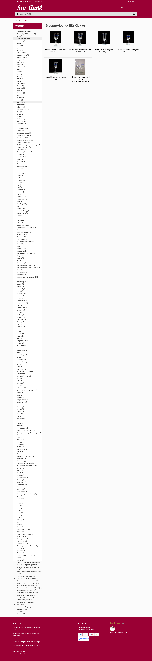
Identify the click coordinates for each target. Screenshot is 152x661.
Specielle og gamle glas (25, 565)
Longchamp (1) (22, 350)
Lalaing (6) (20, 336)
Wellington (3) (22, 541)
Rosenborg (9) (22, 461)
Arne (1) (19, 69)
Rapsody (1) (21, 454)
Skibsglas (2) (21, 482)
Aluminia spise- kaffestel (25, 586)
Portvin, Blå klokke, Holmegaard (128, 50)
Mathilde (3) (21, 374)
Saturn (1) (20, 470)
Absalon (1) (21, 41)
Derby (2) (20, 159)
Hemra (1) (20, 258)
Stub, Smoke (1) (22, 499)
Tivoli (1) (19, 508)
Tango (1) (20, 503)
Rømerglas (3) (22, 468)
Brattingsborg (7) (23, 109)
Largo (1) (20, 338)
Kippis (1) (20, 312)
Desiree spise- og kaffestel (26, 583)
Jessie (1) (20, 298)
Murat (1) (20, 386)
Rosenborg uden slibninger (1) (27, 466)
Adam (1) (20, 43)
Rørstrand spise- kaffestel (26, 581)
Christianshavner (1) (24, 147)
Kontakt (116, 8)
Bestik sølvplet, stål (23, 602)
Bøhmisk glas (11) (23, 121)
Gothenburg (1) (22, 235)
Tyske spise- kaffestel (24, 576)
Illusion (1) (20, 286)
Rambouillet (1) (22, 449)
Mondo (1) (20, 383)
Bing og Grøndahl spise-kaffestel (28, 567)
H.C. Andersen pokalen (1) (26, 242)
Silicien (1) (20, 480)
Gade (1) (20, 216)
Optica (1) (20, 407)
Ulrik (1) (19, 525)
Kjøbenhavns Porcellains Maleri (28, 588)
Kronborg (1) (21, 329)
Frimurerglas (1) (22, 213)
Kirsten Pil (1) (21, 317)
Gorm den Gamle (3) (24, 232)
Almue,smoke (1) (23, 53)
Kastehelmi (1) (22, 308)
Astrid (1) (20, 72)
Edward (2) (21, 180)
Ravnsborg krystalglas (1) (25, 456)
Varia (19, 36)
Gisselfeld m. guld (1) (24, 225)
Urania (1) (20, 527)
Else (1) (19, 187)
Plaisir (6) (20, 426)
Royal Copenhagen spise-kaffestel (29, 572)
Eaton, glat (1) (21, 173)
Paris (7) (20, 414)
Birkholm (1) (21, 98)
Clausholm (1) (21, 150)
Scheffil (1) (20, 473)
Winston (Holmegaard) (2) (26, 555)
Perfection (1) (21, 419)
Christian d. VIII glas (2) (25, 140)
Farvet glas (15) (22, 199)
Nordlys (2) (21, 397)
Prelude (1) (20, 440)
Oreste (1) (20, 409)
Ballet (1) (20, 79)
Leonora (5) (21, 343)
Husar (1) (20, 270)
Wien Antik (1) (21, 548)
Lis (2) (19, 348)
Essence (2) (21, 192)
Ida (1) (19, 279)
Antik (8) (20, 65)
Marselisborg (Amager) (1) (26, 371)
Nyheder (97, 8)
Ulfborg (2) (20, 520)
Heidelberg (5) (22, 251)
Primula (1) (20, 442)
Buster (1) (20, 114)
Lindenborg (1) (22, 345)
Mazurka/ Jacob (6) (24, 376)
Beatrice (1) (21, 88)
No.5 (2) (19, 395)
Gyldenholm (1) (22, 239)
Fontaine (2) (21, 209)
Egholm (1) (20, 183)
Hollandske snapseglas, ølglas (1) (28, 268)
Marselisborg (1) (22, 369)
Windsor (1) (21, 551)
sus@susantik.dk (22, 654)
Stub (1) (19, 496)
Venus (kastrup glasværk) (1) (27, 534)
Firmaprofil (106, 8)
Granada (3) (21, 237)
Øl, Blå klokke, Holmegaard (104, 50)
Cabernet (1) (21, 124)
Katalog (89, 8)
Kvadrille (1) (21, 334)
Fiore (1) (19, 201)
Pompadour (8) (22, 428)
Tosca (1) (20, 510)
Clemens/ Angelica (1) (24, 152)
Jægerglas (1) (22, 301)
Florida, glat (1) (22, 204)
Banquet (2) (21, 86)
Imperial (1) (21, 289)
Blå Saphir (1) (21, 105)
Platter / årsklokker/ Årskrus (26, 597)
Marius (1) (20, 364)
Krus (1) (19, 331)
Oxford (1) (20, 412)
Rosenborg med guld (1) (25, 463)
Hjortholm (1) (21, 263)
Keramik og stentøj (23, 32)
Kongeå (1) (20, 324)
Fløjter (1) (20, 206)
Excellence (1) (21, 197)
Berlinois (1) (21, 93)
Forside (81, 8)
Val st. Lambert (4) (23, 529)
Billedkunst (20, 609)
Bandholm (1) (21, 83)
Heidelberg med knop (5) (26, 253)
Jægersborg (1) (22, 303)
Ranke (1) (20, 451)
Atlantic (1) (20, 74)
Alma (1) (20, 48)
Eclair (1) (20, 176)
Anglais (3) (20, 60)
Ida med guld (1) (22, 282)
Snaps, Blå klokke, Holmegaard (56, 77)
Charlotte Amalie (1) (24, 135)
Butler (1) (20, 117)
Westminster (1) (22, 543)
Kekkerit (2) (21, 310)
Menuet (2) (21, 378)
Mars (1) (19, 367)
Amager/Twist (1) (23, 55)
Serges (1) (20, 475)
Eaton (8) (20, 168)
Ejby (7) (19, 185)
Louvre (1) (20, 352)
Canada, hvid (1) (22, 126)
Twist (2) (20, 513)
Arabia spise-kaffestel (25, 590)
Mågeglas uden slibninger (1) (27, 390)
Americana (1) (22, 57)
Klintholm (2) (21, 320)
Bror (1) (19, 112)
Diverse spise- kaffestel (25, 595)
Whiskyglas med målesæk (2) (27, 546)
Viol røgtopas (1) (22, 539)
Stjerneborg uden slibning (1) (27, 494)
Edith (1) (19, 178)
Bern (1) (19, 95)
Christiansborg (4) (23, 142)
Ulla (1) (19, 522)
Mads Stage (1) (22, 355)
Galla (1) (20, 218)
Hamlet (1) (20, 244)
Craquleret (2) (22, 157)
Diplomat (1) (21, 164)
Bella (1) (19, 91)
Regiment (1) (21, 459)
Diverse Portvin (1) (23, 166)
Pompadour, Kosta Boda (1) (26, 430)
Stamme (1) (21, 489)
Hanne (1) (20, 246)
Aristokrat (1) (21, 67)
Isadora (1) (20, 296)
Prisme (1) (20, 447)
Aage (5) (20, 558)
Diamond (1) (21, 161)
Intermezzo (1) (22, 294)
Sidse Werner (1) (22, 477)
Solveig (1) (20, 487)
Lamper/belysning (23, 600)
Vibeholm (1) (21, 536)
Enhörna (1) (21, 190)
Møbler (19, 612)
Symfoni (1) (20, 501)
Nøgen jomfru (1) (22, 400)
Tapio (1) (20, 506)
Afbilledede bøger (23, 607)
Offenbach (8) (22, 402)
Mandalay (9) (21, 360)
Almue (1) (20, 50)
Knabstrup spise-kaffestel (26, 593)
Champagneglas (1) (24, 133)
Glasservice (21, 39)
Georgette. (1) (22, 220)
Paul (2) (19, 416)
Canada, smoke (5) (24, 128)
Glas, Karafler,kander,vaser (26, 562)
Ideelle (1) (20, 284)
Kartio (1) (20, 305)
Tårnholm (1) (21, 515)
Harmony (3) (21, 249)
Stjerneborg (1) (22, 492)
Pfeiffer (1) (20, 423)
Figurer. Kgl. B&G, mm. (24, 34)
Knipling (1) (20, 322)
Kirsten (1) (20, 315)
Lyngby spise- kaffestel (25, 578)
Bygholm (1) (21, 119)
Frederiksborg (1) (23, 211)
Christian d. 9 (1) (22, 138)
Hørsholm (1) (21, 275)
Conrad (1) (20, 154)
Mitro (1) (19, 381)
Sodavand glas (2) (23, 485)
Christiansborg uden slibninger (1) (28, 145)
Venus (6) (20, 532)
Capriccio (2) (21, 131)
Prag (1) (19, 437)
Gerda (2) (20, 223)
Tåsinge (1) (20, 517)
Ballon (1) (20, 81)
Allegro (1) (20, 46)
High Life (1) (21, 260)
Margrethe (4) (22, 362)
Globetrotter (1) (22, 230)
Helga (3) (20, 256)
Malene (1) (20, 357)
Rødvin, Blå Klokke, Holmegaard (55, 50)
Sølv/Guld (20, 604)
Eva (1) (19, 194)
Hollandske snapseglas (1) (26, 265)
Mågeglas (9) (21, 388)
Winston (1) (20, 553)
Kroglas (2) (21, 327)
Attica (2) (20, 76)
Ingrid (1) (20, 291)
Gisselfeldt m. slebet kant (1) (26, 227)
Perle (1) (20, 421)
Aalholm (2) (21, 560)
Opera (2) (20, 404)
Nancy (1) (20, 393)
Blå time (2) (21, 107)
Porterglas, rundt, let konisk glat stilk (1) (29, 434)
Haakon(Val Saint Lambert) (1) (27, 277)
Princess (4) (21, 444)
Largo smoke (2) (22, 341)
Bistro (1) (20, 100)
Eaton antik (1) (22, 171)
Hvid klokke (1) (22, 272)
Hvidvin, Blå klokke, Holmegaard (80, 50)
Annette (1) (20, 62)
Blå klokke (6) (22, 102)
